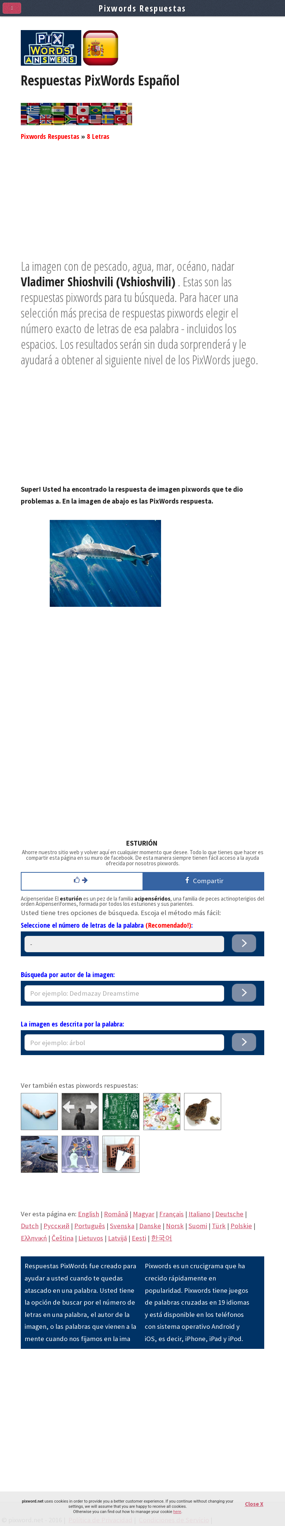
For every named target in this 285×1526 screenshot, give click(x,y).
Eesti (139, 1238)
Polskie (241, 1225)
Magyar (143, 1214)
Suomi (198, 1225)
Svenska (122, 1225)
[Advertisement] (142, 206)
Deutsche (229, 1214)
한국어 (161, 1238)
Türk (219, 1225)
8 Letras (98, 136)
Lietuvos (90, 1238)
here (177, 1511)
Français (171, 1214)
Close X (254, 1503)
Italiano (199, 1214)
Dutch (30, 1225)
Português (89, 1225)
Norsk (175, 1225)
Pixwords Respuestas (50, 136)
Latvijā (117, 1238)
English (88, 1214)
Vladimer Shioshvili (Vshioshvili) (98, 281)
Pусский (56, 1225)
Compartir (203, 880)
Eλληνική (34, 1238)
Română (116, 1214)
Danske (150, 1225)
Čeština (62, 1238)
